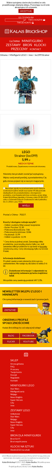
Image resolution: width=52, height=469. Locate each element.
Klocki (40, 45)
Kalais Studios (31, 462)
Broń (27, 45)
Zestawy (13, 45)
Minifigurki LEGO (18, 55)
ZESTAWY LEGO (20, 410)
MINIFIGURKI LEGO (22, 385)
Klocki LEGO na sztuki (20, 450)
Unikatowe (15, 414)
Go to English (26, 17)
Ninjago (13, 394)
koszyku (43, 246)
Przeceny (19, 49)
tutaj (11, 275)
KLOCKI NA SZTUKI (22, 446)
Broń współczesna (18, 441)
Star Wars (14, 389)
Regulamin (14, 378)
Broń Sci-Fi (15, 439)
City (12, 403)
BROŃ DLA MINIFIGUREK (25, 435)
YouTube (28, 341)
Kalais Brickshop (8, 462)
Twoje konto (25, 22)
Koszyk (13, 375)
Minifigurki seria (17, 391)
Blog (11, 335)
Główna (3, 55)
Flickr (11, 341)
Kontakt (14, 380)
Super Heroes (16, 400)
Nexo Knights (16, 397)
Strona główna (17, 364)
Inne (31, 55)
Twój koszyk (36, 20)
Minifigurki (32, 41)
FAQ (12, 366)
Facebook (28, 335)
